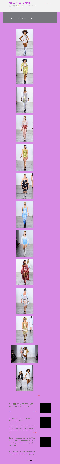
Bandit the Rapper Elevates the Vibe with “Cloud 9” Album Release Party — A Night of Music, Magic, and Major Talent (22, 441)
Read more (35, 411)
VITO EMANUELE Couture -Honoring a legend (20, 419)
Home (10, 9)
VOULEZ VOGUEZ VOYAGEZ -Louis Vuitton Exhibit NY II (21, 405)
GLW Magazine (20, 3)
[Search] (47, 3)
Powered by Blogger (30, 460)
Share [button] (39, 395)
